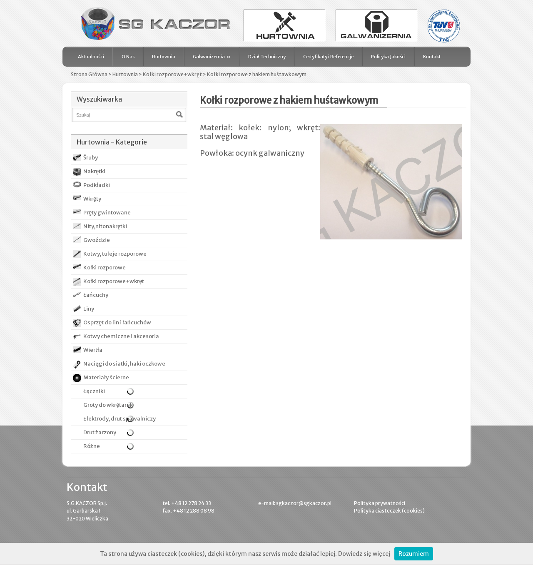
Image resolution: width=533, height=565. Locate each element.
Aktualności (91, 57)
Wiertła (92, 349)
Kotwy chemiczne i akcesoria (121, 336)
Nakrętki (94, 171)
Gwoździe (96, 240)
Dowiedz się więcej (364, 554)
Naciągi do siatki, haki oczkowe (124, 363)
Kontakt (432, 57)
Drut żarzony (94, 432)
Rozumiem (414, 554)
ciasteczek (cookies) (400, 511)
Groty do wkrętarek (103, 404)
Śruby (90, 157)
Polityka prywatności (379, 503)
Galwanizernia (212, 57)
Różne (86, 446)
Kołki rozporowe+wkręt (172, 74)
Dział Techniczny (267, 57)
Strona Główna (89, 74)
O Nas (128, 57)
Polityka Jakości (388, 57)
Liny (88, 308)
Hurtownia (163, 57)
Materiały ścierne (106, 377)
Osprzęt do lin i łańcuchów (117, 322)
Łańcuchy (95, 295)
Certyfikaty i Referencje (328, 57)
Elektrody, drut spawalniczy (114, 419)
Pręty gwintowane (107, 212)
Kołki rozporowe (104, 267)
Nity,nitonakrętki (105, 226)
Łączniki (89, 391)
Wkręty (92, 198)
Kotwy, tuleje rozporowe (115, 253)
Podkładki (96, 185)
